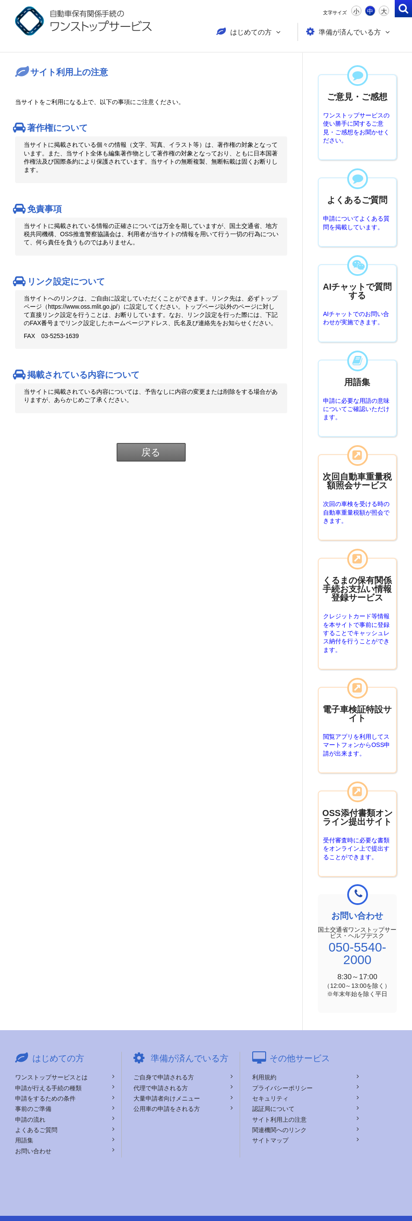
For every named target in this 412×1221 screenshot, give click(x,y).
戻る (151, 450)
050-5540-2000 (357, 945)
